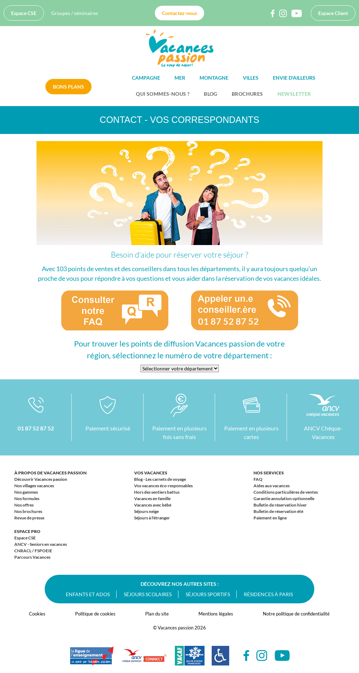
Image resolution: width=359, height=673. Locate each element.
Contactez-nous (179, 13)
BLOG (210, 94)
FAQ (258, 479)
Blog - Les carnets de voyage (160, 479)
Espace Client (333, 13)
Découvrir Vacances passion (40, 479)
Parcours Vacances (32, 557)
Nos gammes (26, 492)
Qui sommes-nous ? (163, 94)
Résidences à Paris (268, 594)
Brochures (247, 94)
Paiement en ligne (270, 517)
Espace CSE (23, 13)
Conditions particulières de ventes (286, 492)
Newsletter (294, 94)
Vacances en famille (152, 498)
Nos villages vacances (34, 485)
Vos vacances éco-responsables (163, 485)
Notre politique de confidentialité (296, 614)
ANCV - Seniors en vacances (40, 544)
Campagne (146, 78)
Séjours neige (146, 511)
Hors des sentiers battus (157, 492)
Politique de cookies (95, 614)
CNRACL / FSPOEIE (33, 550)
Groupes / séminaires (74, 13)
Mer (179, 78)
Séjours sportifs (208, 594)
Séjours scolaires (148, 594)
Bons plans (68, 87)
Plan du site (157, 614)
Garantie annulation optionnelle (284, 498)
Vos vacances (150, 472)
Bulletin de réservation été (278, 511)
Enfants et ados (88, 594)
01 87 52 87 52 (36, 428)
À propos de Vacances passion (50, 472)
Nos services (269, 472)
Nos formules (26, 498)
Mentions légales (215, 614)
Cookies (37, 614)
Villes (251, 78)
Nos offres (24, 505)
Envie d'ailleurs (294, 78)
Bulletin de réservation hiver (280, 505)
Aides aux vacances (272, 485)
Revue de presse (29, 517)
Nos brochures (28, 511)
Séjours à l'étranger (152, 517)
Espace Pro (27, 531)
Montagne (214, 78)
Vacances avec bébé (152, 505)
